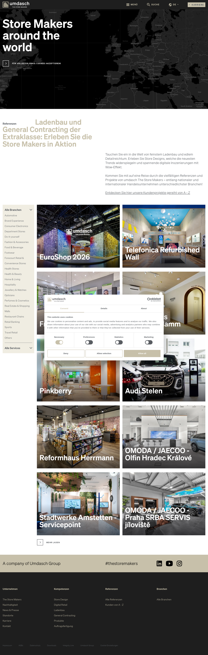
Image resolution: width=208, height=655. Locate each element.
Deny (65, 353)
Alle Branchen (13, 210)
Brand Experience (14, 221)
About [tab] (144, 308)
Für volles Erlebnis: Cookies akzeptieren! (36, 63)
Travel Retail (11, 332)
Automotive (11, 215)
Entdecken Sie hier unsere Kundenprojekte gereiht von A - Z (147, 192)
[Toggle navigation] (132, 4)
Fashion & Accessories (17, 242)
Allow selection (104, 353)
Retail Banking (12, 322)
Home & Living (12, 279)
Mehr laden (53, 542)
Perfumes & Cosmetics (17, 300)
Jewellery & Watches (15, 290)
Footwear (10, 253)
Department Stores (15, 231)
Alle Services (12, 348)
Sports (8, 327)
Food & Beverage (14, 247)
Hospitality (10, 285)
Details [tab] (104, 308)
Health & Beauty (13, 274)
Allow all (142, 353)
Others (8, 338)
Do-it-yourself (12, 237)
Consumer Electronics (16, 226)
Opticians (10, 295)
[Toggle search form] (153, 4)
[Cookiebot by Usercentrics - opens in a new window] (149, 300)
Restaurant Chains (14, 316)
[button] (174, 4)
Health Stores (12, 269)
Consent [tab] (64, 308)
